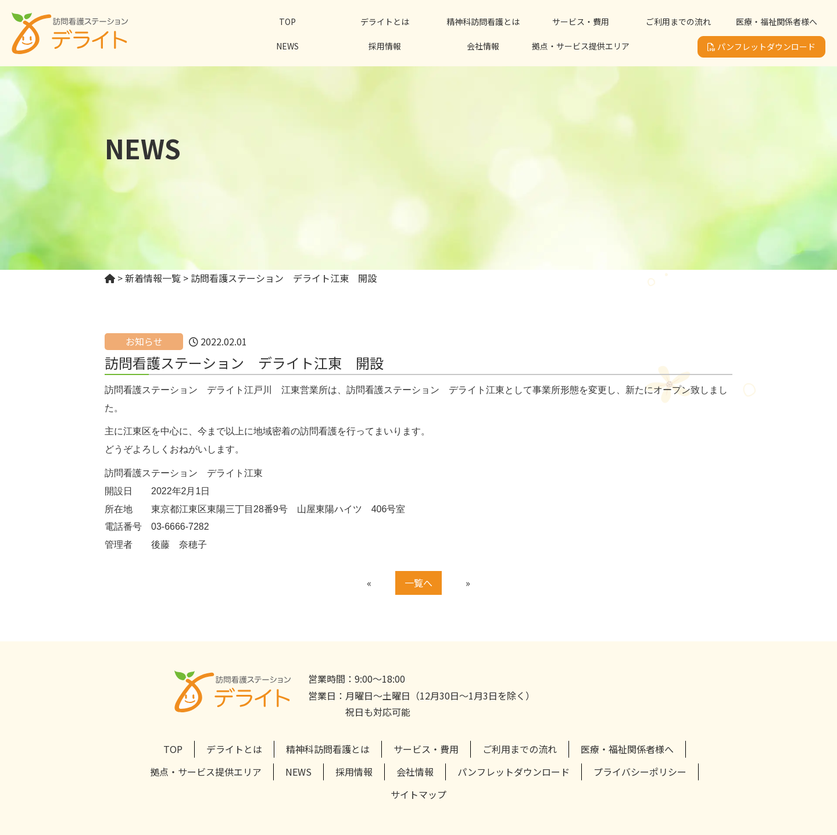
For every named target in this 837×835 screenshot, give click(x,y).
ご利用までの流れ (678, 21)
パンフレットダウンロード (761, 46)
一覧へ (418, 583)
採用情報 (385, 46)
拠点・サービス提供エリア (580, 46)
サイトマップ (418, 794)
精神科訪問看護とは (483, 21)
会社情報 (483, 46)
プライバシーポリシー (639, 772)
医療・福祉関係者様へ (776, 21)
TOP (287, 21)
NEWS (287, 46)
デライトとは (384, 21)
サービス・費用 (580, 21)
